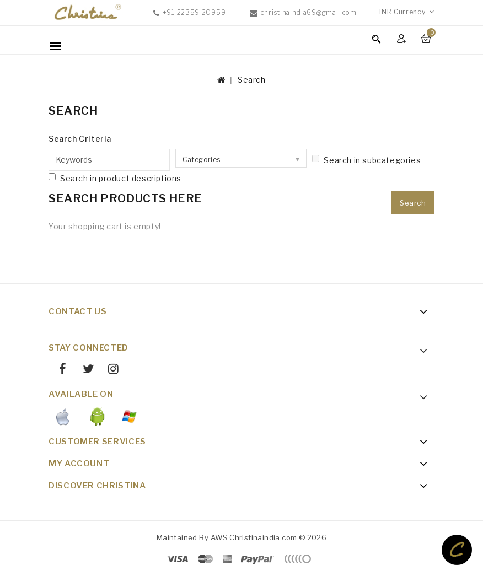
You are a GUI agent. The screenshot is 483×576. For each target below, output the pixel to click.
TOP (457, 550)
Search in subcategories (366, 160)
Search (252, 79)
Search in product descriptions (115, 178)
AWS (219, 537)
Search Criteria (80, 138)
